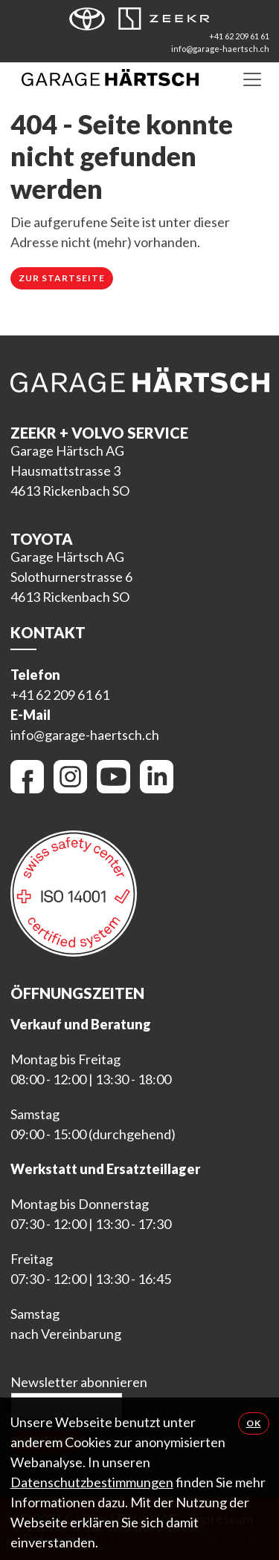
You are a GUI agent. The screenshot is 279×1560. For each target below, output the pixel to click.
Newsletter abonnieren (78, 1382)
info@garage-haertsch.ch (220, 48)
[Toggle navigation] (252, 78)
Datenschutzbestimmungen (91, 1482)
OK (253, 1423)
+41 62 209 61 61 (239, 36)
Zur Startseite (62, 278)
